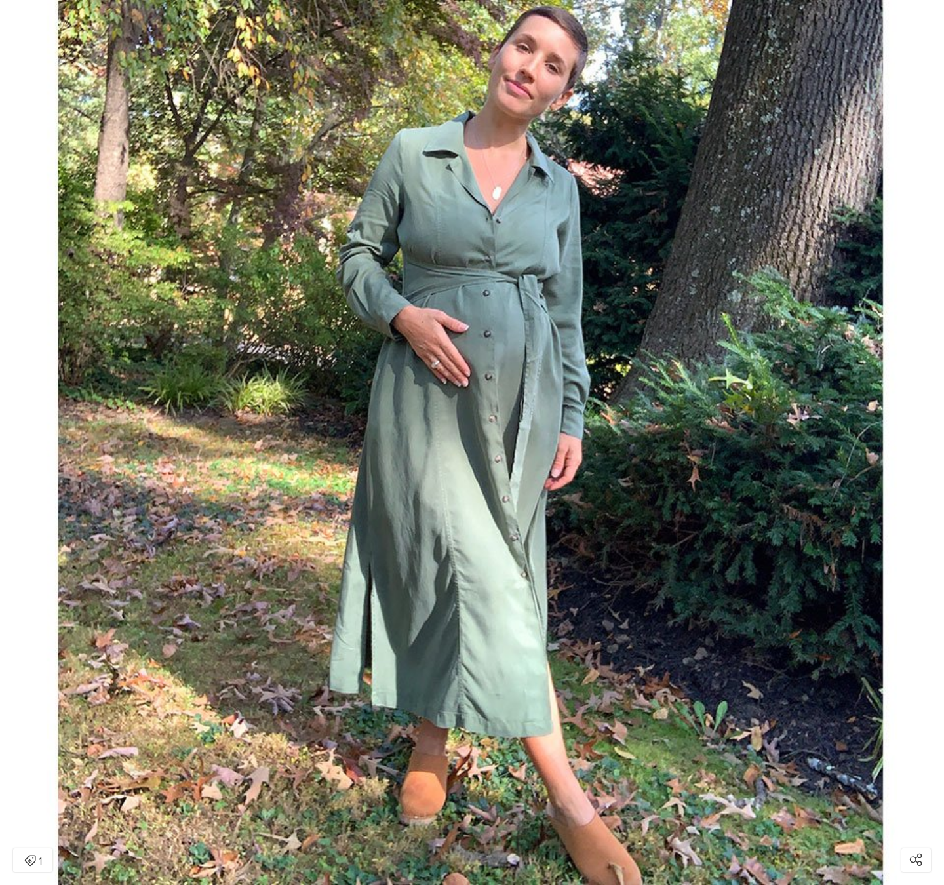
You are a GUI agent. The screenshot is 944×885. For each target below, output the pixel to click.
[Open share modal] (916, 860)
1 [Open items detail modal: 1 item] (33, 861)
